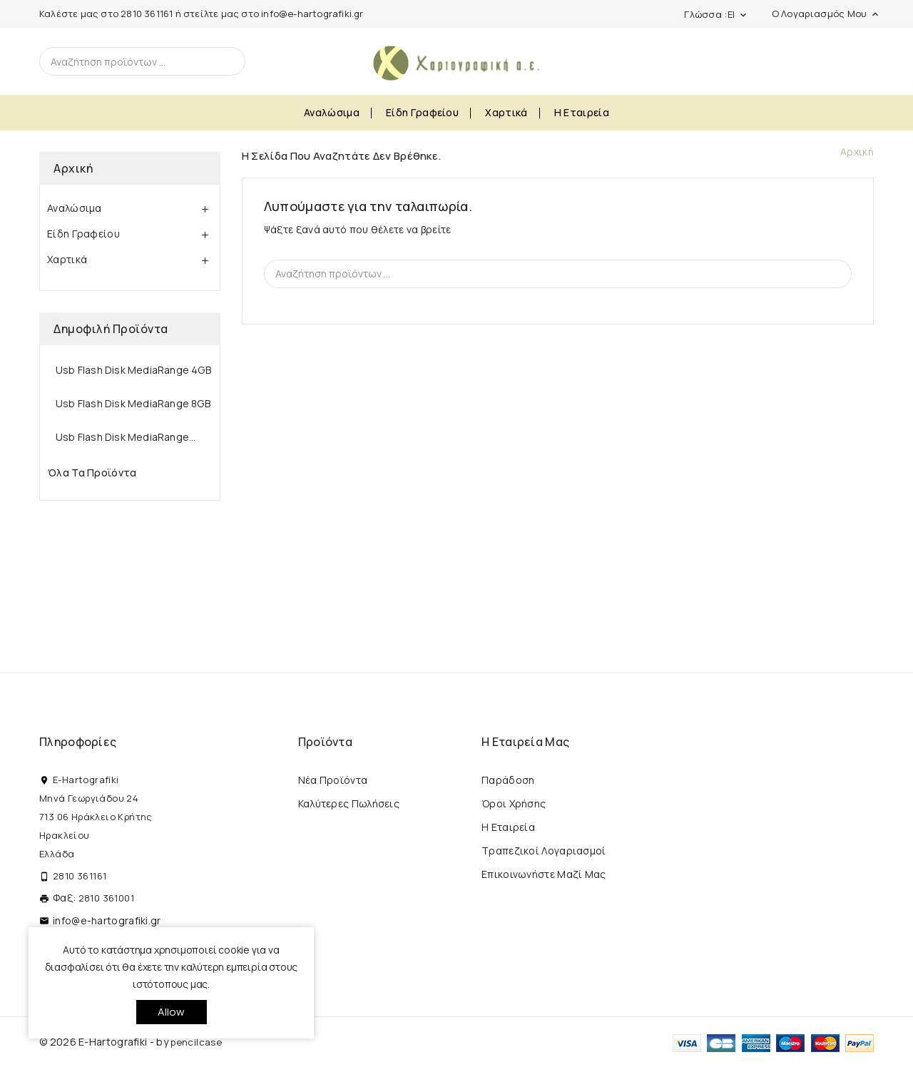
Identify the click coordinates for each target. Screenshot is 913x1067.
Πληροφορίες (77, 742)
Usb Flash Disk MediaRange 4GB (133, 370)
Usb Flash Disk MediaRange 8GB (133, 403)
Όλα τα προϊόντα (92, 472)
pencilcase (196, 1042)
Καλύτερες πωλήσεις (348, 803)
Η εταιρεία (581, 112)
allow (171, 1011)
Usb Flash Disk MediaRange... (126, 437)
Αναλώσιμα (331, 112)
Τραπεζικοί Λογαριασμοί (543, 850)
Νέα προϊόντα (333, 780)
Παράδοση (507, 780)
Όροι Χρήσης (513, 803)
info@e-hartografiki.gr (312, 13)
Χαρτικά (506, 112)
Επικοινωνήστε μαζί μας (543, 874)
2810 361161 (147, 13)
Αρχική (73, 168)
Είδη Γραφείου (422, 112)
